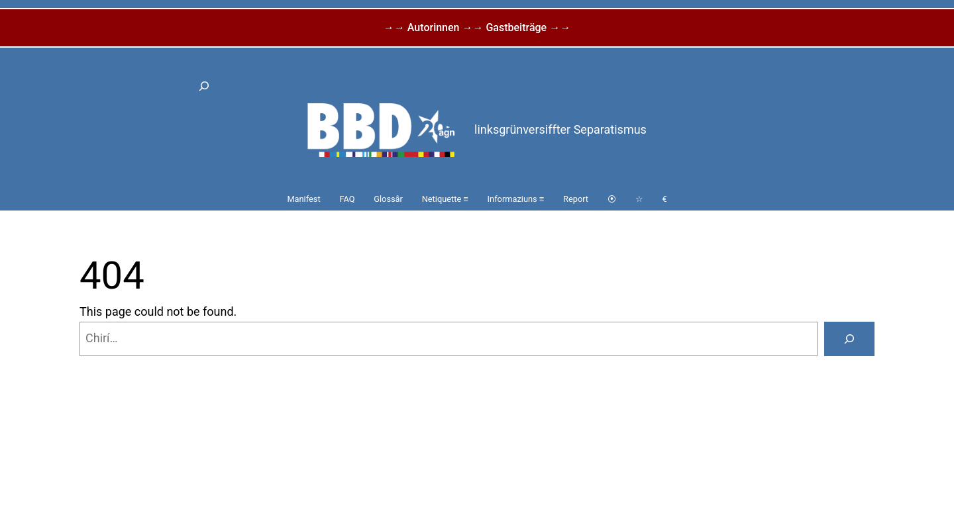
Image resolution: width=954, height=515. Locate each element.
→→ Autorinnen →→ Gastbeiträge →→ (477, 27)
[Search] (849, 339)
